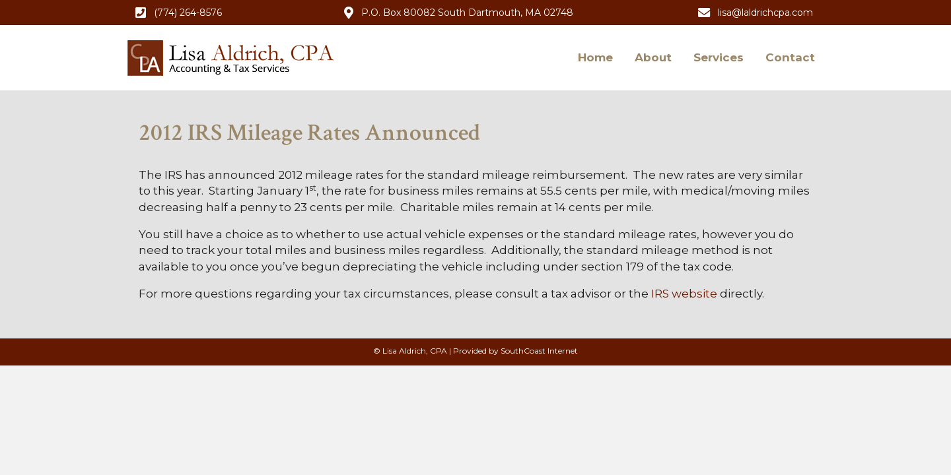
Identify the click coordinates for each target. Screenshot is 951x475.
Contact (790, 57)
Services (718, 57)
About (653, 57)
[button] (179, 12)
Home (595, 57)
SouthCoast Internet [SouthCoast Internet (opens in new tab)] (539, 351)
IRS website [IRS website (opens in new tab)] (684, 293)
